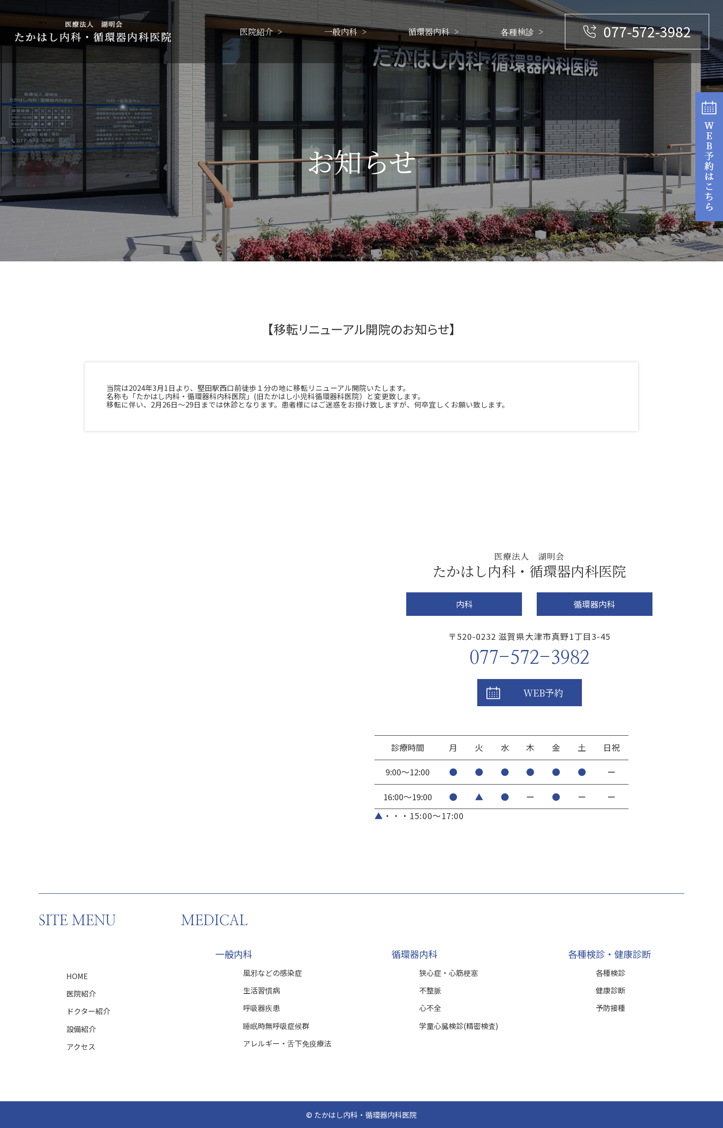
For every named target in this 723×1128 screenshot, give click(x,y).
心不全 (430, 1007)
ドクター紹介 (88, 1010)
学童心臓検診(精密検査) (458, 1025)
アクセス (80, 1046)
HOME (77, 975)
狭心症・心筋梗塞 (448, 972)
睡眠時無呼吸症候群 (276, 1025)
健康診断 (610, 990)
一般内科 (340, 31)
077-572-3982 (647, 32)
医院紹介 (256, 31)
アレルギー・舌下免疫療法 (287, 1043)
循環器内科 (429, 31)
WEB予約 (543, 692)
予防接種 (610, 1007)
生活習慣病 (261, 990)
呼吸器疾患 (261, 1007)
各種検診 (517, 31)
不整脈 (430, 990)
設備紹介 (81, 1028)
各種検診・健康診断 (609, 954)
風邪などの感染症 (272, 972)
